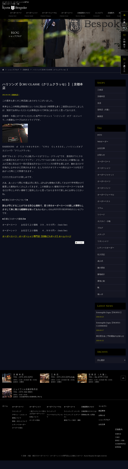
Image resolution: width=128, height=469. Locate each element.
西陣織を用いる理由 (88, 423)
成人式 (100, 268)
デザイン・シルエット (19, 423)
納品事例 (102, 420)
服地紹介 (101, 282)
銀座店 (100, 118)
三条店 (100, 90)
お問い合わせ (125, 41)
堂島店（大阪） (104, 111)
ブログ (100, 234)
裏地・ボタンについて (19, 430)
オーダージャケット (106, 178)
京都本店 (26, 70)
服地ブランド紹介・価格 (72, 429)
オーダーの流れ (17, 437)
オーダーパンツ (104, 192)
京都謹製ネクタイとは (88, 420)
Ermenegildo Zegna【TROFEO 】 (109, 322)
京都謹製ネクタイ (88, 416)
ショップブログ (13, 70)
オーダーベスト (104, 206)
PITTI (100, 137)
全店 (99, 104)
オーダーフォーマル (106, 199)
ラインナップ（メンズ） (72, 420)
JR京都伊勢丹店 (120, 452)
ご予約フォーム (125, 65)
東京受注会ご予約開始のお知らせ (110, 345)
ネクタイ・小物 (104, 227)
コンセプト (103, 415)
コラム (100, 213)
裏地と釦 (101, 289)
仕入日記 (101, 261)
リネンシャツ (103, 248)
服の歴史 (101, 275)
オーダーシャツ (104, 171)
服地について (16, 427)
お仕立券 (101, 150)
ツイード (101, 220)
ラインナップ (16, 420)
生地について (33, 426)
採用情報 (118, 455)
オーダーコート (104, 164)
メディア (101, 241)
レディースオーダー (106, 255)
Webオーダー (103, 143)
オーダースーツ (104, 185)
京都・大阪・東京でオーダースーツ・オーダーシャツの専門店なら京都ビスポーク (53, 464)
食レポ (100, 303)
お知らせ (101, 157)
